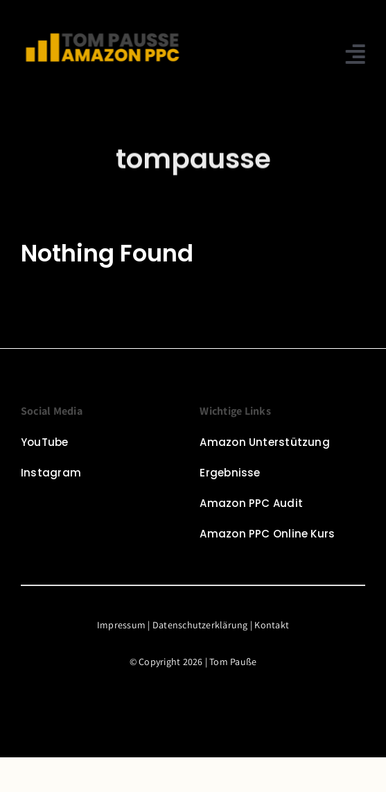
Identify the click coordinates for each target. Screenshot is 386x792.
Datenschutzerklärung (200, 625)
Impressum (121, 625)
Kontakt (271, 625)
